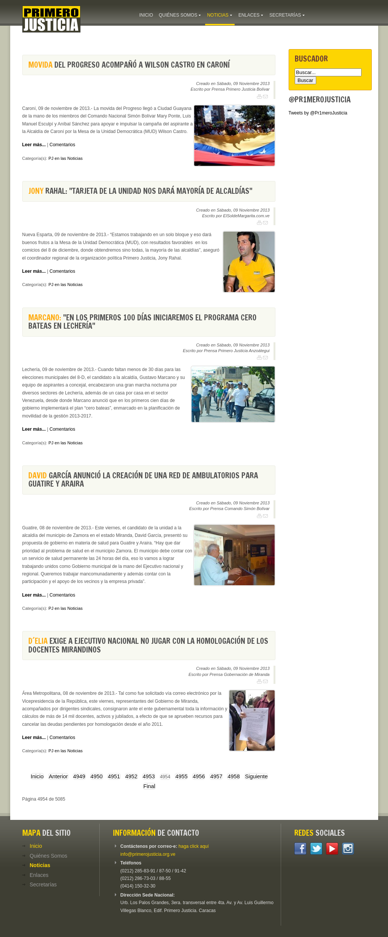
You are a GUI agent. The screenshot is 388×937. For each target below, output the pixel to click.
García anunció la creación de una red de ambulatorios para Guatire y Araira (143, 479)
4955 (181, 776)
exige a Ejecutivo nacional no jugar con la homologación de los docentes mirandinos (148, 645)
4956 (199, 776)
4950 (97, 776)
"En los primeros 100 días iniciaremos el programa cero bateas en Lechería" (142, 321)
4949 (79, 776)
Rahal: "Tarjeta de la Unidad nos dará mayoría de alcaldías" (140, 191)
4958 (233, 776)
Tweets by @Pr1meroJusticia (318, 113)
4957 (216, 776)
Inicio (37, 776)
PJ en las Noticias (65, 158)
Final (149, 786)
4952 (131, 776)
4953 (149, 776)
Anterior (58, 776)
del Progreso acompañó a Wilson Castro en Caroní (129, 64)
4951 (114, 776)
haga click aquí (194, 846)
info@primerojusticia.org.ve (148, 854)
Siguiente (256, 776)
